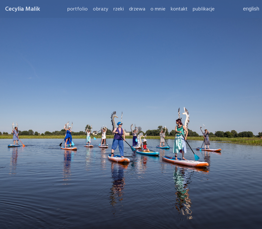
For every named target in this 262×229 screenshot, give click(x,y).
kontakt (179, 9)
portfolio (77, 9)
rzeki (118, 9)
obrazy (100, 9)
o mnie (158, 9)
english (250, 9)
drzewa (137, 9)
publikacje (204, 9)
